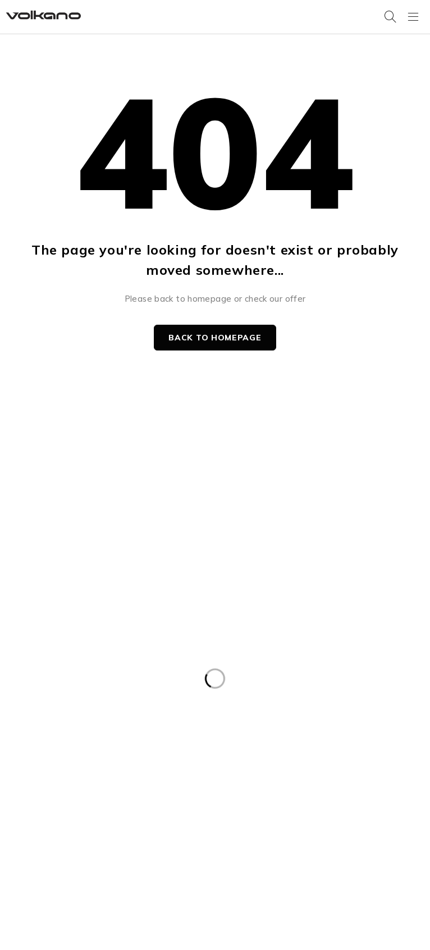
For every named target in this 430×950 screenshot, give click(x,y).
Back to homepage (214, 338)
